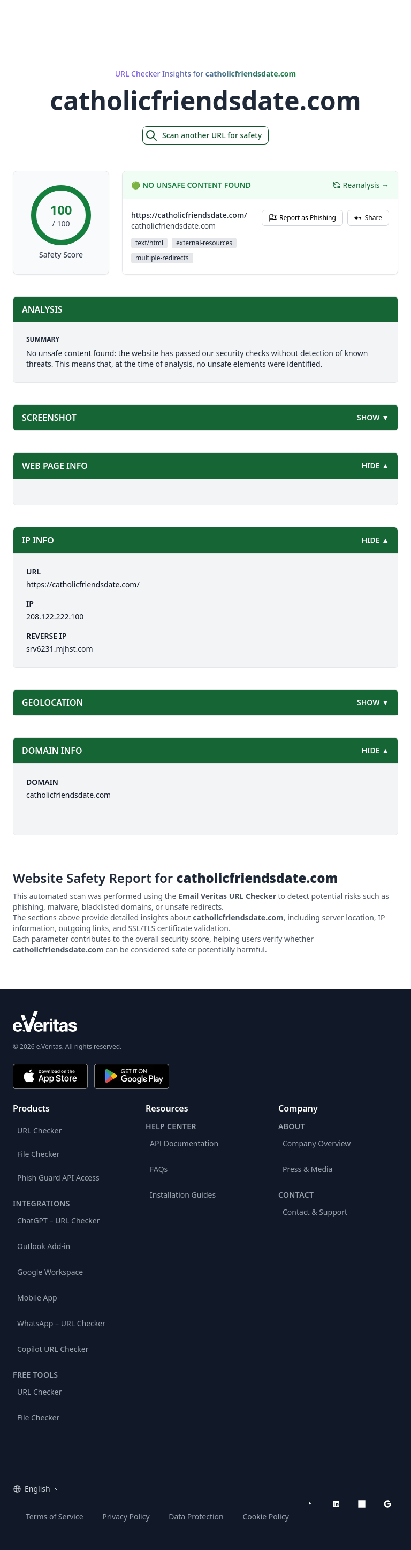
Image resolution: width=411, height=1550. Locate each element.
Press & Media (307, 1169)
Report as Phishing (302, 217)
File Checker (38, 1154)
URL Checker (39, 1130)
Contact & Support (315, 1212)
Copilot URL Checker (53, 1349)
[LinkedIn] (336, 1504)
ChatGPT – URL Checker (58, 1220)
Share (368, 217)
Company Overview (317, 1143)
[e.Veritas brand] (205, 1021)
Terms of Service (54, 1516)
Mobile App (37, 1297)
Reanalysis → (360, 185)
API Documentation (184, 1143)
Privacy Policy (125, 1516)
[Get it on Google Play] (131, 1076)
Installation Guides (183, 1195)
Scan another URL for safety (203, 135)
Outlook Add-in (43, 1246)
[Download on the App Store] (50, 1076)
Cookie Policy (265, 1516)
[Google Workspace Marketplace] (387, 1504)
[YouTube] (310, 1504)
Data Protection (196, 1516)
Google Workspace (50, 1272)
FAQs (159, 1169)
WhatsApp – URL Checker (61, 1323)
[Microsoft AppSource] (361, 1504)
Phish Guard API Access (58, 1178)
